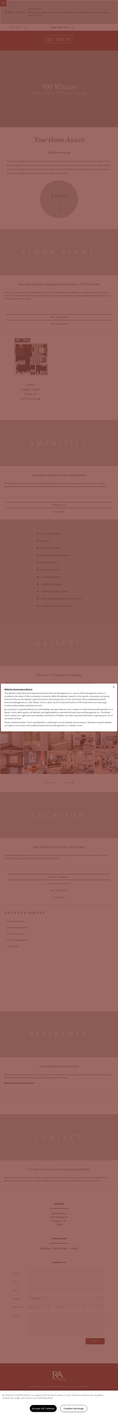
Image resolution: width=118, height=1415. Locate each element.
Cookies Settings (74, 1408)
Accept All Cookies (43, 1408)
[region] (59, 1403)
